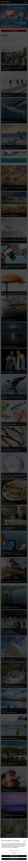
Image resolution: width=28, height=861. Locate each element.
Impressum (17, 850)
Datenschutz (11, 850)
